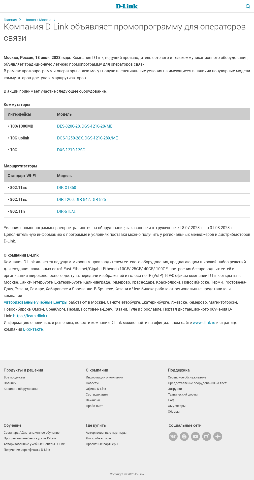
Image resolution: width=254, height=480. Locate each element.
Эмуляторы (177, 406)
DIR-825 (99, 199)
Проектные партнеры (102, 444)
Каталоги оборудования (21, 389)
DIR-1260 (65, 199)
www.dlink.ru (204, 322)
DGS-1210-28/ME (97, 126)
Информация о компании (104, 377)
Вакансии (93, 400)
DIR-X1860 (66, 187)
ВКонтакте (33, 329)
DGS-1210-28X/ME (101, 138)
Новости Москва (38, 19)
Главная (10, 19)
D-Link (139, 474)
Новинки (10, 383)
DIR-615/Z (66, 211)
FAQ (171, 400)
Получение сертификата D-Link (27, 450)
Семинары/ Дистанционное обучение (32, 432)
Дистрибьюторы (98, 438)
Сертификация (97, 394)
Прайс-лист (94, 406)
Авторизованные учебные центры (35, 302)
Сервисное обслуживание (187, 377)
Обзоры (174, 411)
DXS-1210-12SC (71, 150)
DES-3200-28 (68, 126)
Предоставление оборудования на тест (197, 383)
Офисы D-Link (96, 389)
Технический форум (183, 394)
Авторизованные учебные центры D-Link (34, 444)
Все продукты (14, 377)
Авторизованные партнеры (106, 432)
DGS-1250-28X (70, 138)
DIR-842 (82, 199)
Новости (92, 383)
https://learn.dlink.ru (31, 316)
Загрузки (175, 389)
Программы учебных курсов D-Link (30, 438)
